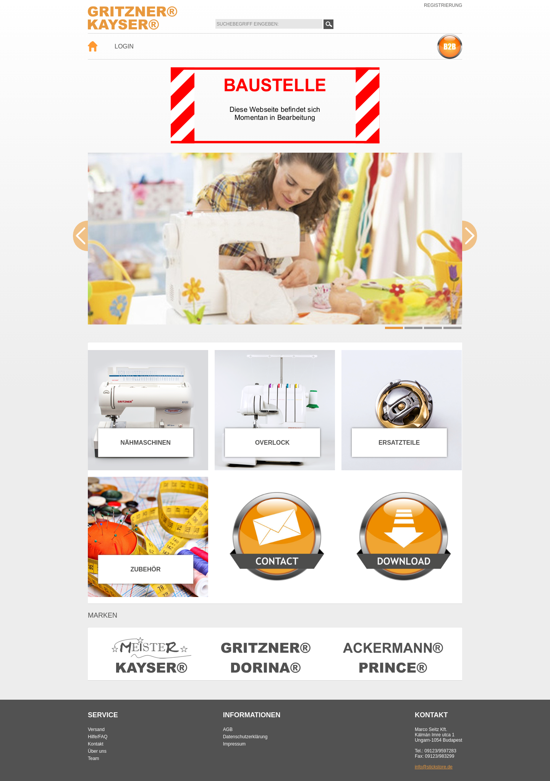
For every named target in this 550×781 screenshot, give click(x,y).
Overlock (272, 442)
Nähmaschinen (145, 442)
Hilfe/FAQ (97, 736)
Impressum (234, 744)
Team (93, 758)
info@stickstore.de (434, 767)
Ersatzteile (399, 442)
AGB (228, 729)
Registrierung (443, 5)
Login (124, 46)
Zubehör (145, 569)
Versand (96, 729)
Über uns (97, 751)
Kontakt (96, 744)
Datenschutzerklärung (245, 736)
